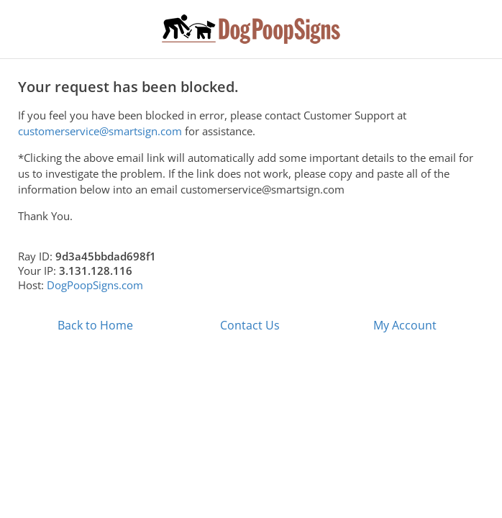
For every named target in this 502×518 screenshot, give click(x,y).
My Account (405, 325)
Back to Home (95, 325)
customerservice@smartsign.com (100, 131)
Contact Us (250, 325)
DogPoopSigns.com (95, 285)
